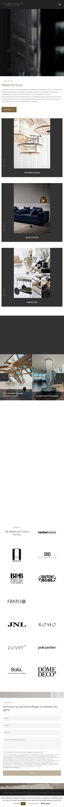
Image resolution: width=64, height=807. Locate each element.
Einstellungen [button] (33, 803)
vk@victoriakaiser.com (32, 795)
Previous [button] (4, 377)
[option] (16, 377)
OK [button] (23, 803)
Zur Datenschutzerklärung (11, 767)
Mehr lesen (45, 803)
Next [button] (60, 377)
